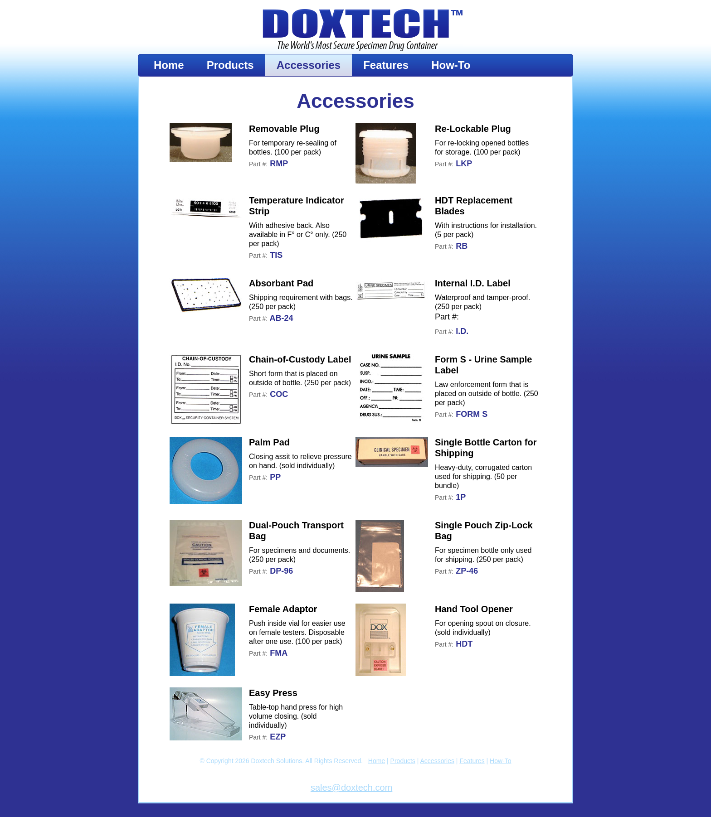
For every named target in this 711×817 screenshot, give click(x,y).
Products (230, 65)
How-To (450, 65)
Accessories (309, 65)
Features (386, 65)
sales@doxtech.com (351, 788)
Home (169, 65)
